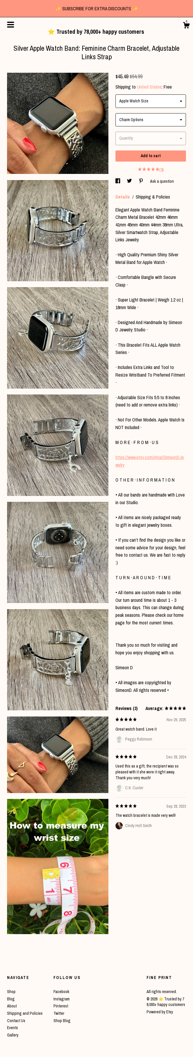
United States (149, 87)
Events (12, 1027)
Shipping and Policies (25, 1013)
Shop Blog (62, 1020)
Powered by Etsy (160, 1011)
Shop (11, 991)
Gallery (13, 1035)
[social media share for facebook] (118, 181)
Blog (11, 999)
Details (123, 197)
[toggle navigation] (10, 25)
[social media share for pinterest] (141, 181)
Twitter (58, 1013)
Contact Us (16, 1020)
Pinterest (60, 1006)
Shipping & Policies (153, 197)
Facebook (61, 991)
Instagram (61, 999)
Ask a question (162, 181)
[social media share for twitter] (130, 181)
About (12, 1006)
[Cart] (186, 26)
